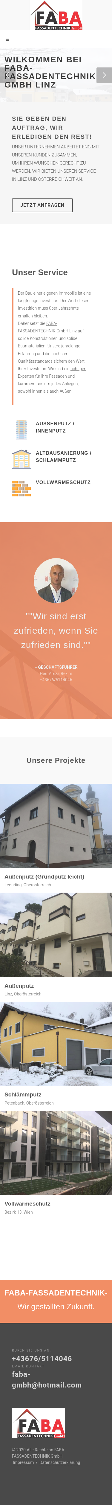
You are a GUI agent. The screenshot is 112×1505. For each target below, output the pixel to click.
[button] (8, 75)
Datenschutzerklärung (59, 1462)
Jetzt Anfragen (42, 205)
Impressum (23, 1462)
